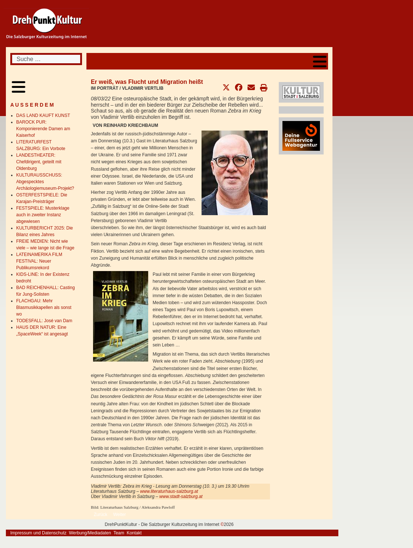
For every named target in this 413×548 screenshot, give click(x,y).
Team (118, 532)
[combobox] (46, 59)
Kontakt (134, 532)
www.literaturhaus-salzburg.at (169, 491)
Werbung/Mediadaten (90, 532)
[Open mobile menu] (319, 61)
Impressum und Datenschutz (38, 532)
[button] (226, 87)
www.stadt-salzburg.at (180, 496)
